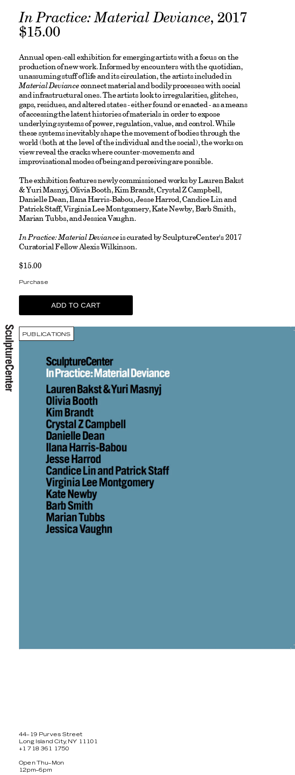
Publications (46, 334)
